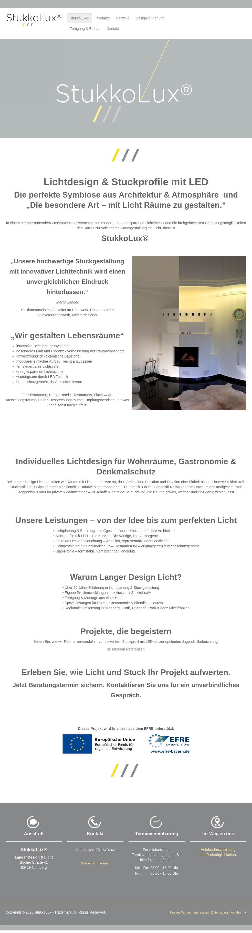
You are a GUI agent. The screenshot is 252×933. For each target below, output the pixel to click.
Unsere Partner (180, 912)
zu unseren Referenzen (126, 649)
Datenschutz (219, 912)
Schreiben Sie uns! (95, 863)
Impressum (200, 912)
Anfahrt (236, 912)
